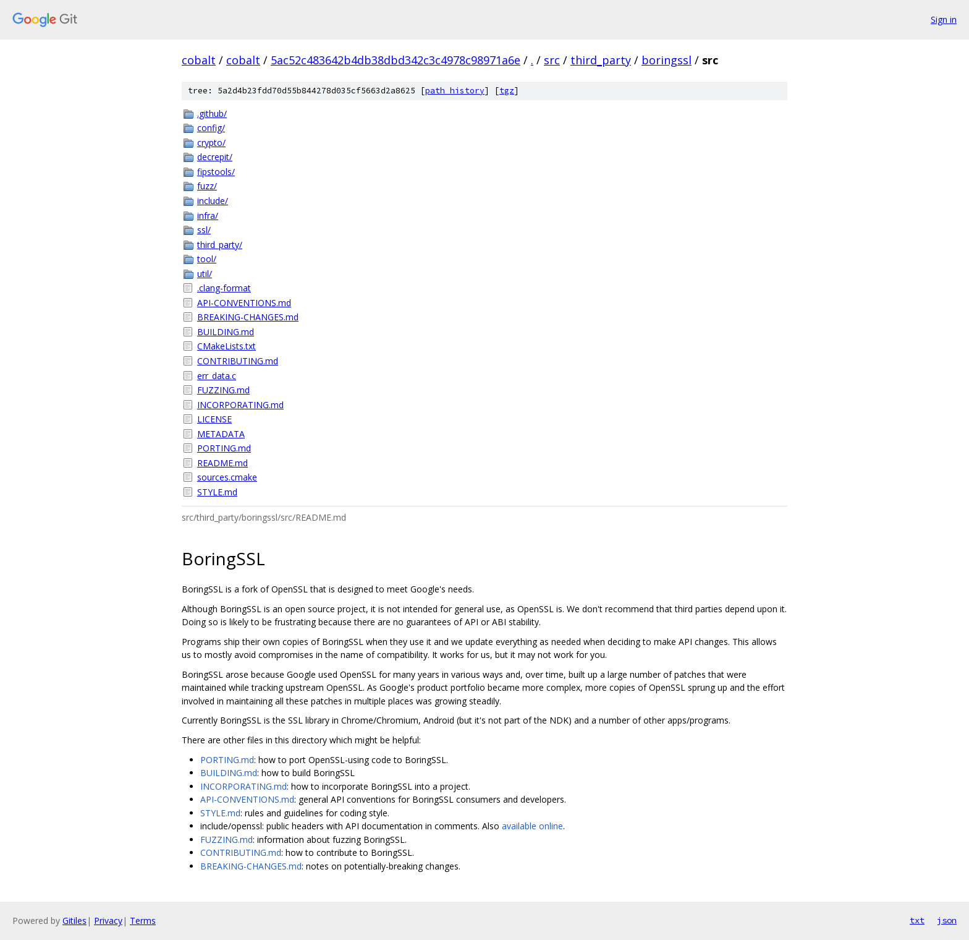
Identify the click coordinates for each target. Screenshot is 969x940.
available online (532, 826)
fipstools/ (216, 171)
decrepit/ (214, 157)
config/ (211, 128)
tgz (506, 90)
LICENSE (214, 419)
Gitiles (74, 920)
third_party (600, 60)
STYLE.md (217, 492)
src (552, 60)
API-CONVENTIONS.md (244, 303)
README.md (222, 463)
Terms (143, 920)
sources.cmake (227, 477)
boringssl (666, 60)
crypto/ (211, 142)
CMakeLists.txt (226, 346)
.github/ (212, 113)
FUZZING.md (223, 390)
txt (917, 920)
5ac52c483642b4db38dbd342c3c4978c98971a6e (395, 60)
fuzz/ (207, 186)
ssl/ (204, 230)
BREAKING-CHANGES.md (247, 317)
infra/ (207, 215)
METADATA (221, 434)
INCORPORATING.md (240, 405)
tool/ (206, 259)
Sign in (944, 19)
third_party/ (219, 244)
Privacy (108, 920)
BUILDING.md (225, 332)
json (947, 920)
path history (455, 90)
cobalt (199, 60)
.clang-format (224, 288)
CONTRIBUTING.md (237, 361)
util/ (204, 274)
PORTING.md (224, 448)
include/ (212, 201)
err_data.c (216, 376)
